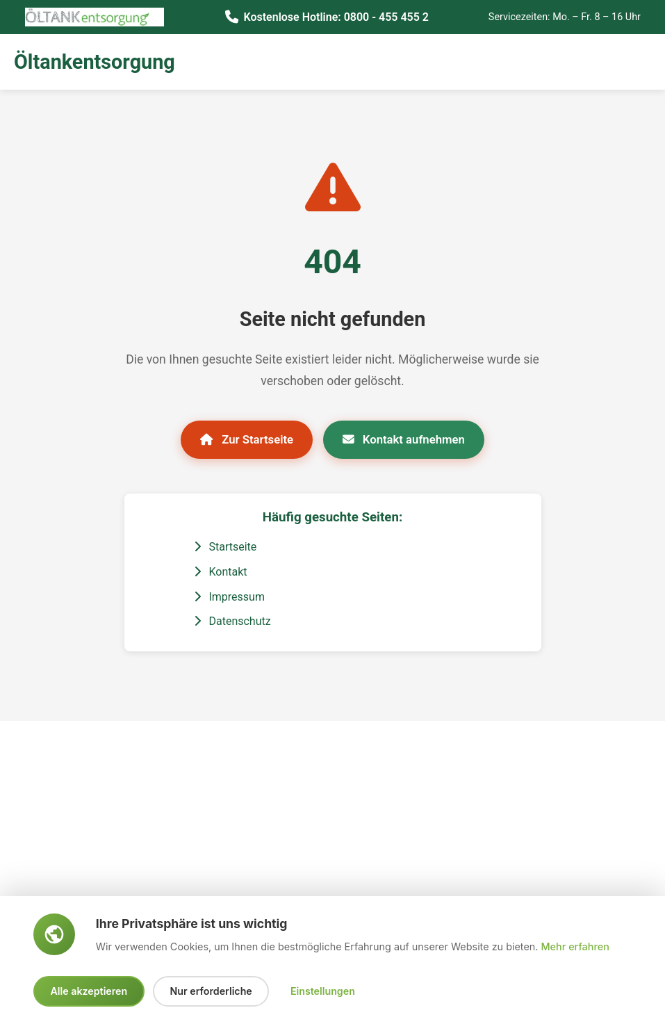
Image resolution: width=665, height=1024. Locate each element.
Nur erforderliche (215, 991)
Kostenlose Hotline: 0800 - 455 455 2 (335, 16)
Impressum (229, 598)
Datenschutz (232, 622)
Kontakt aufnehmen (407, 439)
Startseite (225, 548)
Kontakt (220, 573)
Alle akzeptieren (90, 991)
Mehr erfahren (575, 946)
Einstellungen (328, 991)
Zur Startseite (242, 439)
